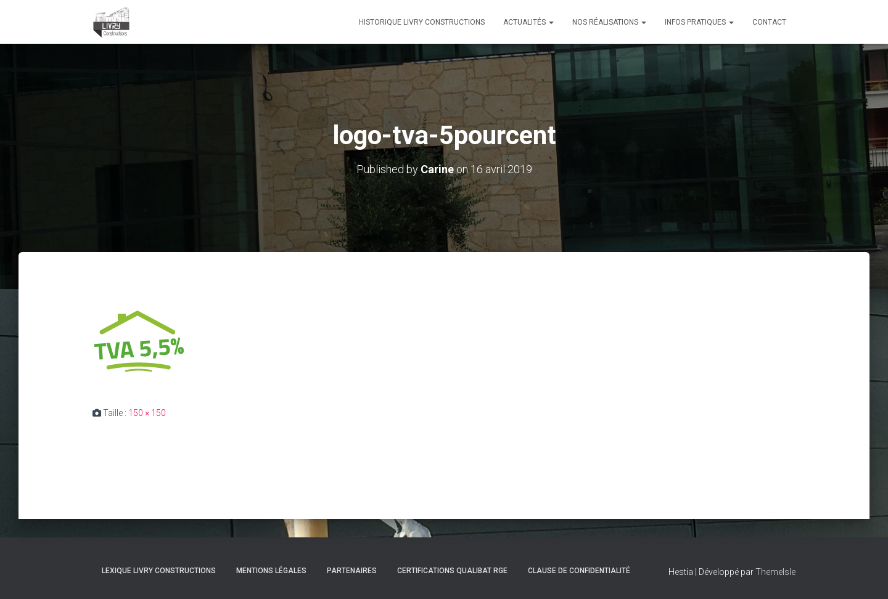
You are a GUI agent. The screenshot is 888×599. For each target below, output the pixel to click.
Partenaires (352, 570)
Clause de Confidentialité (579, 570)
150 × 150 (147, 413)
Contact (769, 22)
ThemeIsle (775, 572)
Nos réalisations (609, 22)
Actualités (528, 22)
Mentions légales (271, 570)
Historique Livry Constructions (422, 22)
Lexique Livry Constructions (159, 570)
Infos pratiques (699, 22)
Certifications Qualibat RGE (452, 570)
